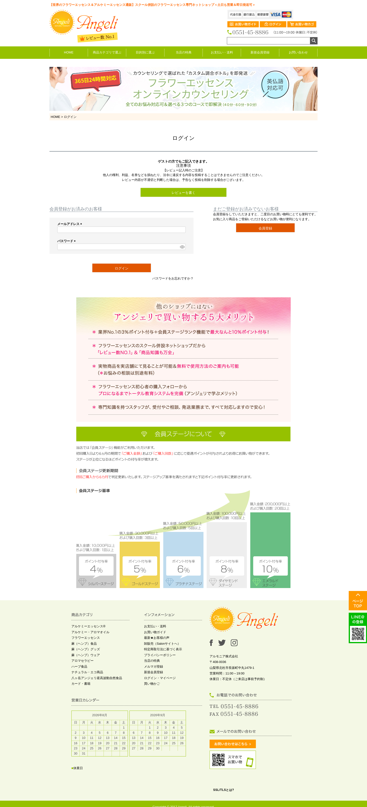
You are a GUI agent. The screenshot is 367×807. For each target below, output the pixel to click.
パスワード (67, 241)
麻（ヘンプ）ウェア (85, 655)
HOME (69, 52)
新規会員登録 (260, 52)
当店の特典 (184, 52)
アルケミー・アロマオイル (90, 632)
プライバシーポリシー (160, 655)
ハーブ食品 (79, 666)
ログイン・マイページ (160, 678)
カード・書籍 (80, 683)
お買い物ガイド (155, 632)
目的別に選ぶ (145, 52)
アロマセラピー (82, 660)
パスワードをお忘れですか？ (172, 278)
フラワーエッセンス (85, 638)
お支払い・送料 (222, 52)
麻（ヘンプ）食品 (84, 643)
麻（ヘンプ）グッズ (85, 649)
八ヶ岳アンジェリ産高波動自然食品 (96, 678)
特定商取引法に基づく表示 (163, 649)
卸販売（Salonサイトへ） (162, 643)
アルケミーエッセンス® (88, 626)
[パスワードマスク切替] (182, 247)
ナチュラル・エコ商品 (87, 672)
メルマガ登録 (153, 666)
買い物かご (152, 683)
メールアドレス (70, 224)
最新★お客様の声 (156, 638)
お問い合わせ (298, 52)
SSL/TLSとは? (223, 790)
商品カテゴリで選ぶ (107, 52)
